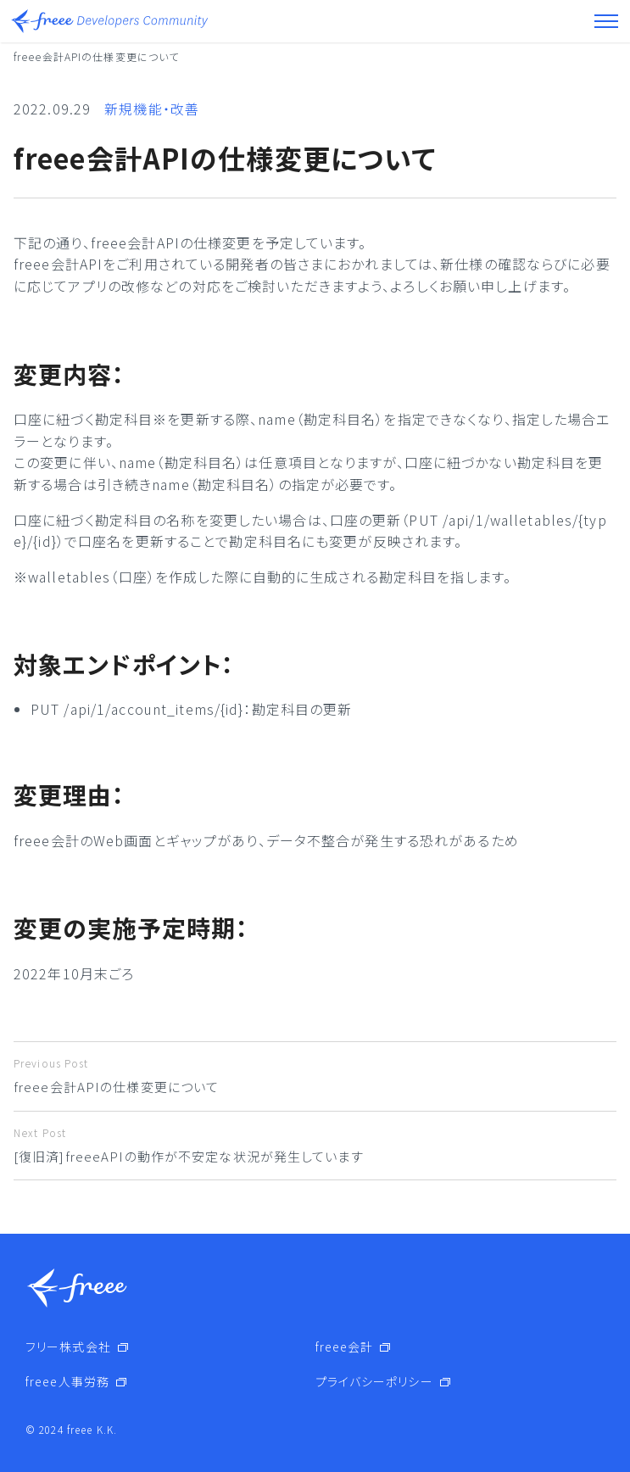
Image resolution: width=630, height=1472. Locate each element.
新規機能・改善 (151, 108)
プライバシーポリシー (374, 1381)
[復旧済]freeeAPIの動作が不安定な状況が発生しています (315, 1145)
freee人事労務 (67, 1381)
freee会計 (344, 1346)
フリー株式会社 (68, 1346)
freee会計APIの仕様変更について (315, 1076)
